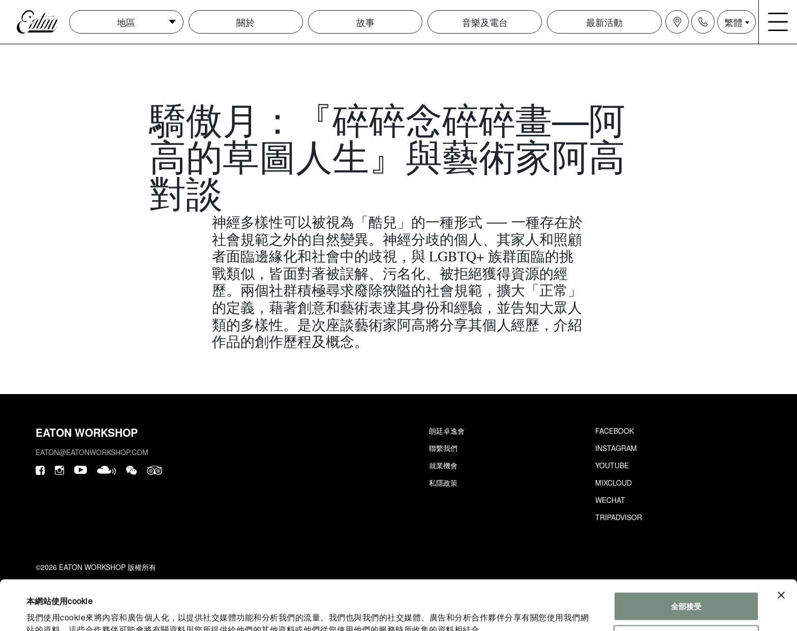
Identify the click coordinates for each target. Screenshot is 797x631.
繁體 (733, 21)
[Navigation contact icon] (703, 22)
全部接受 (686, 559)
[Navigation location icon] (677, 22)
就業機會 (443, 465)
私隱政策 (443, 482)
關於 (245, 21)
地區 (126, 21)
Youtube (612, 465)
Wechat (610, 500)
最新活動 (604, 21)
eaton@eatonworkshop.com (92, 452)
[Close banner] (781, 548)
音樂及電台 (485, 21)
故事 (365, 21)
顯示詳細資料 (49, 611)
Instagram (616, 448)
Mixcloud (613, 482)
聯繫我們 (443, 448)
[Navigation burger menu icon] (778, 22)
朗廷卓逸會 (447, 431)
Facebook (614, 431)
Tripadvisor (618, 517)
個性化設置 (686, 592)
